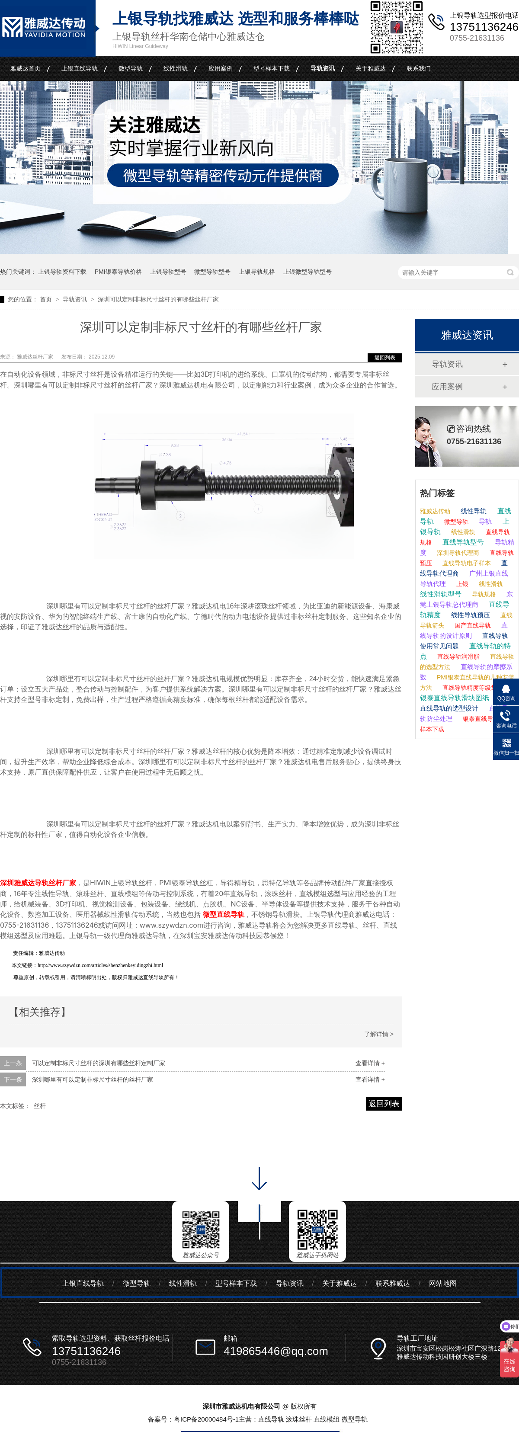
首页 (47, 299)
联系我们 (419, 68)
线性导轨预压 (469, 614)
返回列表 (385, 358)
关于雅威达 (371, 68)
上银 (461, 583)
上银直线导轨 (79, 68)
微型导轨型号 (212, 271)
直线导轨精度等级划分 (472, 687)
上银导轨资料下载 (62, 271)
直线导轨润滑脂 (458, 656)
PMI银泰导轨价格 (118, 271)
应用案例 (220, 68)
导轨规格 (483, 594)
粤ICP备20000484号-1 (206, 1419)
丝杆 (40, 1105)
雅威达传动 (435, 511)
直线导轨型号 (462, 542)
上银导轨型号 (168, 271)
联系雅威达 (392, 1283)
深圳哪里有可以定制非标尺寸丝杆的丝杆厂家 (92, 1079)
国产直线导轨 (472, 625)
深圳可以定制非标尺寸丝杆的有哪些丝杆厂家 (158, 299)
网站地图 (443, 1283)
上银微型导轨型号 (307, 271)
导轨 (484, 521)
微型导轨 (131, 68)
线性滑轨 (175, 68)
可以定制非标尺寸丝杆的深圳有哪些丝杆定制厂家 (98, 1063)
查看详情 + (370, 1063)
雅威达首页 (25, 68)
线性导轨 (473, 511)
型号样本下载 (271, 68)
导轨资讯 (323, 68)
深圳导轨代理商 (457, 552)
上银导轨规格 (257, 271)
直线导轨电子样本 (466, 563)
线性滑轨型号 (440, 594)
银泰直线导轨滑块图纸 (454, 697)
